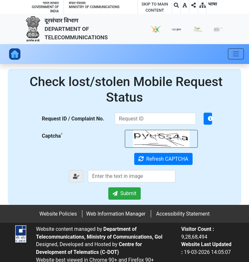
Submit (124, 193)
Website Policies (58, 214)
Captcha (52, 135)
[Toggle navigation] (236, 53)
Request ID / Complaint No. (73, 119)
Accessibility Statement (182, 214)
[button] (185, 5)
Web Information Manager (116, 214)
